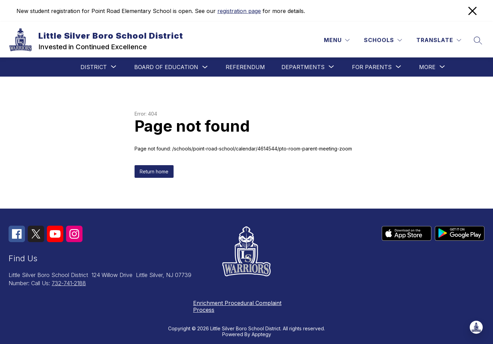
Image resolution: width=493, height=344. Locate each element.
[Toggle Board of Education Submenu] (205, 67)
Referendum (245, 67)
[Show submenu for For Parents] (372, 67)
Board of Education (166, 67)
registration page (239, 11)
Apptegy (261, 334)
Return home (154, 171)
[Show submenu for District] (93, 67)
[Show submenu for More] (427, 67)
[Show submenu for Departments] (303, 67)
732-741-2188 (69, 283)
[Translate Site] (439, 40)
